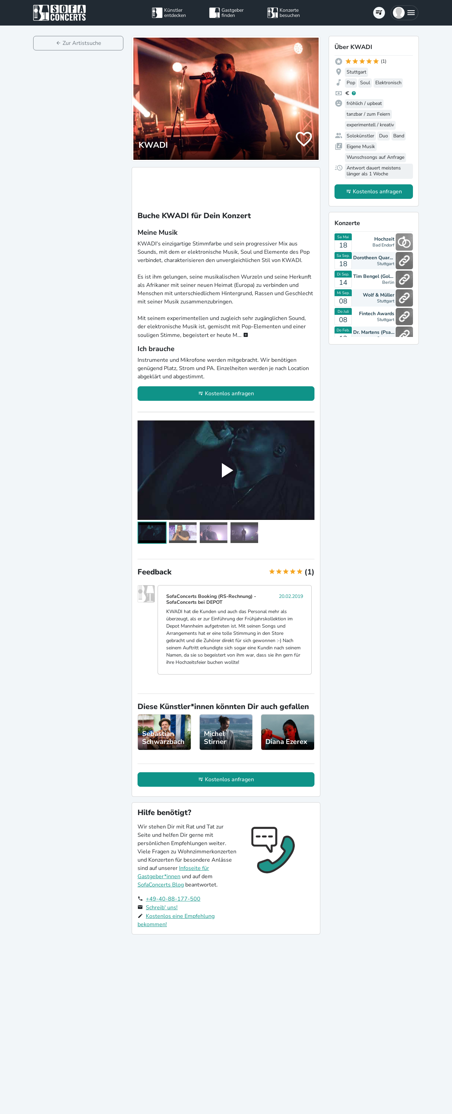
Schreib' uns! (162, 907)
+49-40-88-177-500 (173, 899)
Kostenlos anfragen (229, 393)
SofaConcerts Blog (161, 885)
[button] (404, 12)
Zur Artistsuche (82, 43)
